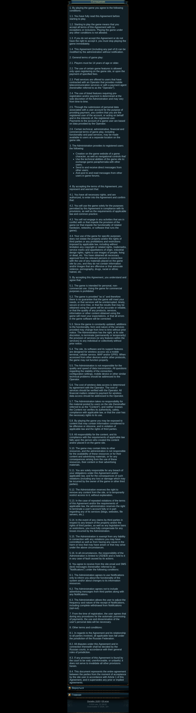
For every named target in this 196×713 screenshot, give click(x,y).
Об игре (105, 701)
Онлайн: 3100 (93, 701)
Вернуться (76, 688)
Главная (74, 694)
